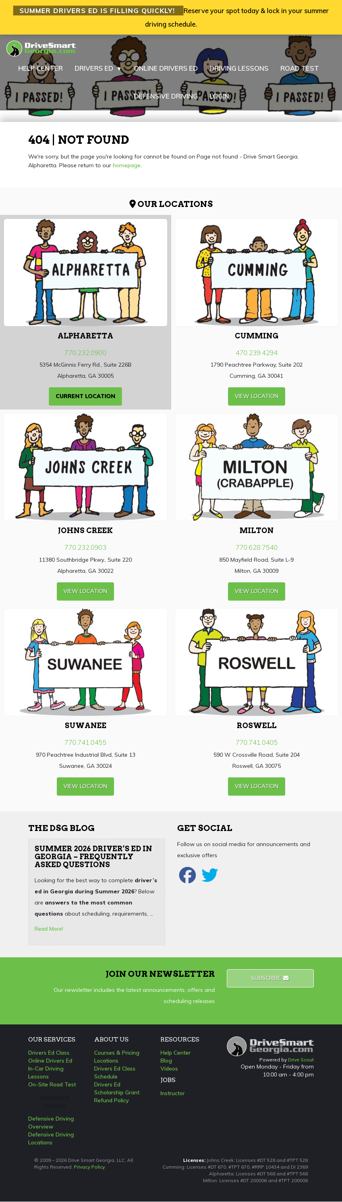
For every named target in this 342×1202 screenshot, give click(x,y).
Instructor (172, 1093)
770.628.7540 (257, 548)
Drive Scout (301, 1060)
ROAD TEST (299, 68)
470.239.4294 (257, 353)
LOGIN (219, 96)
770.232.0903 (85, 548)
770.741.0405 (257, 742)
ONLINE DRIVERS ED (166, 68)
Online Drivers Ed (50, 1061)
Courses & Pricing (116, 1053)
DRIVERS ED (98, 68)
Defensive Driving (55, 1101)
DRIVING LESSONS (239, 68)
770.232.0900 (85, 353)
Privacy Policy (89, 1167)
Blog (166, 1061)
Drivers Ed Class (49, 1053)
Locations (106, 1061)
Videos (169, 1069)
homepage (127, 165)
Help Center (175, 1053)
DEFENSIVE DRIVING (166, 96)
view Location (256, 396)
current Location (85, 396)
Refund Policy (111, 1100)
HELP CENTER (40, 68)
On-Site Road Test (52, 1084)
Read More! (49, 929)
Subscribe (270, 978)
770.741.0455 (85, 742)
